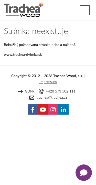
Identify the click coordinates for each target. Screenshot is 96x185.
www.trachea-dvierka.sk (23, 55)
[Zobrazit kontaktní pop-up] (84, 172)
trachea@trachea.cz (51, 97)
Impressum (48, 82)
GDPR (30, 91)
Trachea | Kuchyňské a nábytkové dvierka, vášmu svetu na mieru (24, 9)
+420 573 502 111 (61, 91)
